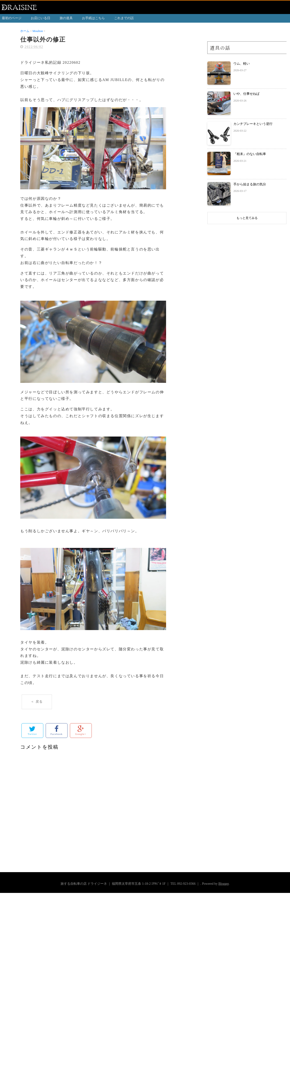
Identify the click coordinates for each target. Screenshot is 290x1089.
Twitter (32, 730)
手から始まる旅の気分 (249, 184)
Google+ (80, 730)
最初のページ (11, 18)
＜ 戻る (37, 701)
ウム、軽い (241, 63)
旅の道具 (66, 18)
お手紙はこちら (93, 18)
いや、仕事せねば (246, 93)
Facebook (57, 730)
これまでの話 (124, 18)
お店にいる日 (40, 18)
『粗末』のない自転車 (249, 154)
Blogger (223, 883)
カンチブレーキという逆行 (253, 124)
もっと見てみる (247, 218)
